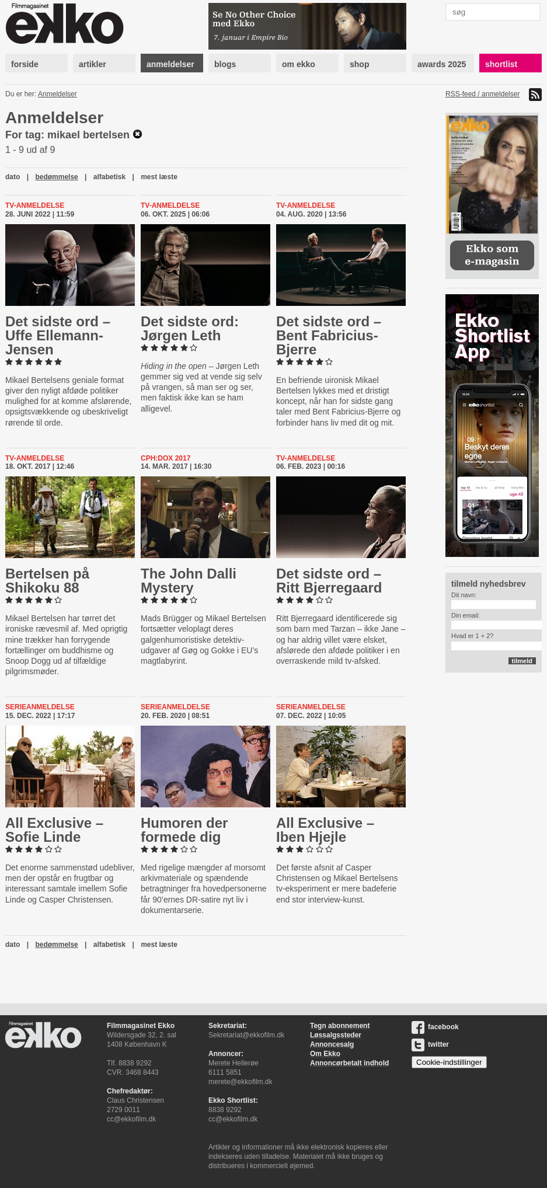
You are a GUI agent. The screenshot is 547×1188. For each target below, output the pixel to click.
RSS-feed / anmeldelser (482, 94)
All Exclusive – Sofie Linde (54, 830)
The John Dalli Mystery (188, 580)
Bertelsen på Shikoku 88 (47, 580)
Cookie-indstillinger (449, 1062)
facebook (435, 1027)
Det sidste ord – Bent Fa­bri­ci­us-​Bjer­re (328, 335)
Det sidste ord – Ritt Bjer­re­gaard (329, 580)
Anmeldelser (57, 94)
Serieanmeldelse (40, 707)
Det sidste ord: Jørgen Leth (190, 328)
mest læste (159, 177)
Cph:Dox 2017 (165, 458)
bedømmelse (56, 177)
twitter (430, 1044)
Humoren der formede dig (184, 830)
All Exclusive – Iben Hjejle (325, 830)
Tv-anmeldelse (34, 205)
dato (12, 177)
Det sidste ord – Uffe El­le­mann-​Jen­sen (57, 335)
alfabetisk (109, 177)
